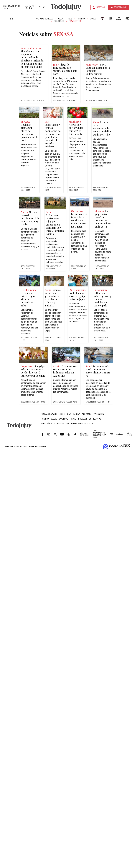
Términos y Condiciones (85, 434)
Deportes (87, 414)
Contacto (119, 434)
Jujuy (60, 18)
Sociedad (63, 419)
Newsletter (75, 21)
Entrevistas (95, 419)
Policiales (59, 21)
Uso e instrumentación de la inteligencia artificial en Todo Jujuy (99, 434)
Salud (54, 419)
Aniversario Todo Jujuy (83, 423)
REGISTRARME (120, 7)
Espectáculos (48, 423)
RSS (111, 434)
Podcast (82, 419)
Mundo (93, 18)
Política (81, 18)
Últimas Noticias (44, 18)
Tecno (73, 419)
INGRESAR (100, 7)
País (70, 18)
